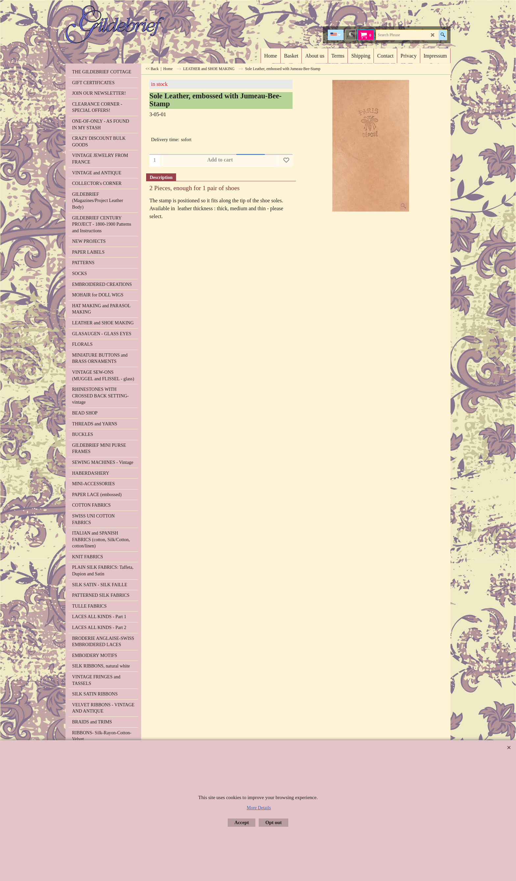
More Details (259, 807)
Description (161, 177)
